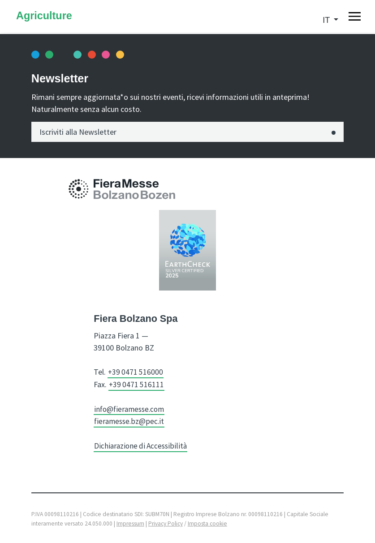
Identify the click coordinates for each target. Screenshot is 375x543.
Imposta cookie (207, 522)
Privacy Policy (165, 522)
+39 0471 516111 (137, 384)
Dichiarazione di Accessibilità (142, 444)
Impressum (130, 522)
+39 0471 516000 (136, 372)
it (327, 20)
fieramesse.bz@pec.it (130, 420)
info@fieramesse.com (131, 408)
